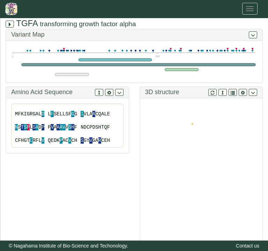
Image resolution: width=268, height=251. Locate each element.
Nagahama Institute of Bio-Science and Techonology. (71, 246)
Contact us (247, 246)
